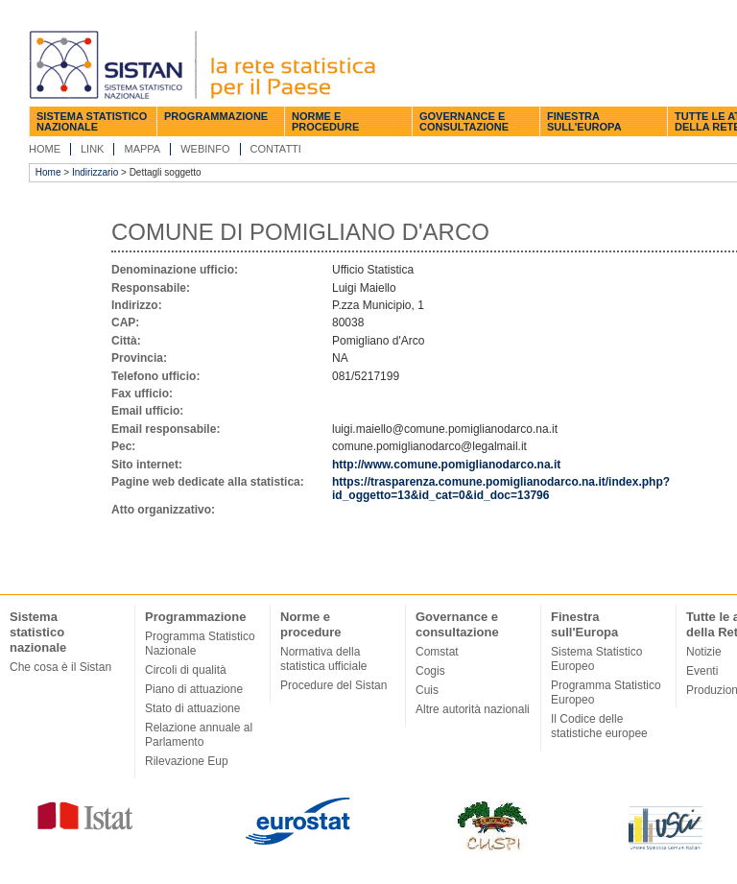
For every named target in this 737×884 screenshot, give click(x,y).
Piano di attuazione (194, 689)
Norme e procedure (325, 121)
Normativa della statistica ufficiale (324, 659)
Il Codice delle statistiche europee (599, 726)
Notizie (704, 651)
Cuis (427, 690)
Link (92, 149)
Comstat (437, 651)
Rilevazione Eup (186, 761)
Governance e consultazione (464, 121)
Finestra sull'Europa (584, 121)
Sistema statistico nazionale (91, 121)
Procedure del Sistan (333, 685)
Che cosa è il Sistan (60, 667)
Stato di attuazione (192, 708)
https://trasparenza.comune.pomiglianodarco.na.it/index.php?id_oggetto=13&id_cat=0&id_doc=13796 (501, 488)
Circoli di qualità (185, 670)
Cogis (430, 671)
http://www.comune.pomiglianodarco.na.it (446, 464)
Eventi (702, 671)
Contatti (275, 149)
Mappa (142, 149)
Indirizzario (95, 172)
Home (44, 149)
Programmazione (216, 116)
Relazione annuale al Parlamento (198, 735)
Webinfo (204, 149)
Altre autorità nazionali (473, 709)
